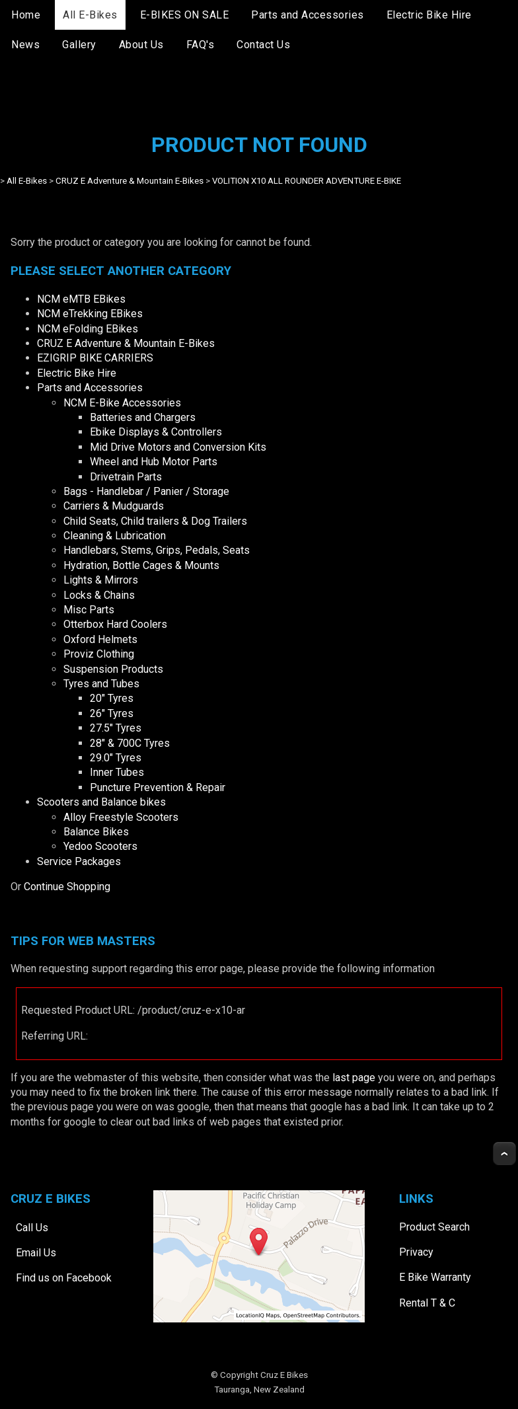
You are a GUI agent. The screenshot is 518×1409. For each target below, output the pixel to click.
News (25, 44)
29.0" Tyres (115, 757)
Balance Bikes (96, 831)
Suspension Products (113, 669)
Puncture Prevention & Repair (157, 787)
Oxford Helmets (100, 639)
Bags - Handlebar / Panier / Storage (146, 491)
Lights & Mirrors (100, 580)
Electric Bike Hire (429, 15)
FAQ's (200, 44)
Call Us (32, 1227)
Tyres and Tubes (101, 683)
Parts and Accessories (307, 15)
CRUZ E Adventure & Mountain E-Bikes (130, 181)
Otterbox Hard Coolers (115, 624)
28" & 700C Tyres (130, 743)
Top (504, 1153)
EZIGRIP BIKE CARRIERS (95, 358)
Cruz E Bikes (284, 1375)
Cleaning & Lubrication (114, 535)
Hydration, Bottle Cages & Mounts (141, 565)
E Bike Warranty (435, 1277)
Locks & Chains (99, 595)
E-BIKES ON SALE (184, 15)
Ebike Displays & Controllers (156, 432)
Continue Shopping (67, 886)
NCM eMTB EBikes (81, 299)
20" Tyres (111, 698)
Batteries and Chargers (143, 417)
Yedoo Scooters (100, 846)
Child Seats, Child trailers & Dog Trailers (155, 521)
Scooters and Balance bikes (101, 802)
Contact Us (263, 44)
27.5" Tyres (115, 728)
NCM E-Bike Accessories (122, 403)
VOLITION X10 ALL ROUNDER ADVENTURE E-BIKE (306, 181)
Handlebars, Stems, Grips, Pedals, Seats (156, 550)
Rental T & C (427, 1303)
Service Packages (79, 861)
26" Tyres (111, 713)
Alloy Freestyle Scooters (120, 817)
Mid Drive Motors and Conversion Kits (178, 447)
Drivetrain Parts (126, 477)
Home (25, 15)
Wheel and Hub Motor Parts (153, 461)
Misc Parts (88, 609)
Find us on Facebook (64, 1278)
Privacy (416, 1252)
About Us (141, 44)
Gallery (79, 44)
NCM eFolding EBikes (87, 329)
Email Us (36, 1252)
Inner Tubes (117, 772)
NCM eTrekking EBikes (90, 313)
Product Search (434, 1227)
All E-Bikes (90, 15)
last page (353, 1077)
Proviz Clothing (98, 654)
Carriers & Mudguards (113, 506)
